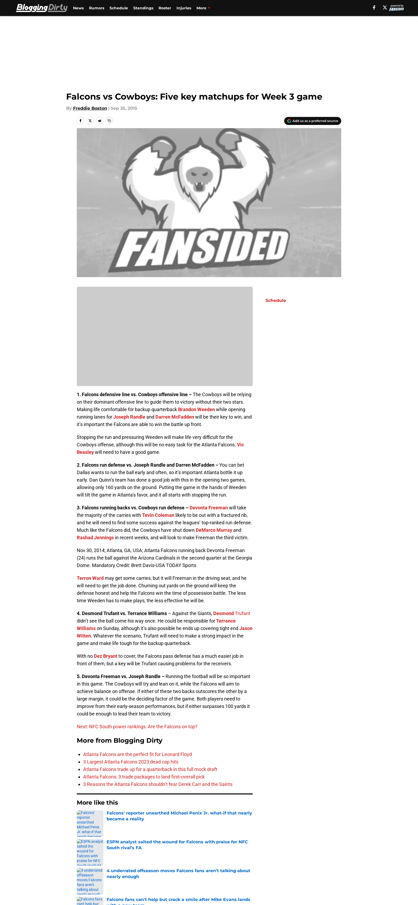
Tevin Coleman (158, 515)
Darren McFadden (174, 417)
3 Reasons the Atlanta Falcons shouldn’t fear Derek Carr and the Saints (157, 784)
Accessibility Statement (159, 876)
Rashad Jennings (95, 537)
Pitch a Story (147, 866)
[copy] (109, 120)
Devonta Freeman (209, 507)
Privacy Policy (219, 866)
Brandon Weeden (196, 409)
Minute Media (48, 890)
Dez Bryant (105, 656)
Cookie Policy (327, 866)
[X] (385, 7)
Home (83, 818)
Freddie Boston (90, 108)
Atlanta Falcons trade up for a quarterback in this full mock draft (150, 769)
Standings (143, 8)
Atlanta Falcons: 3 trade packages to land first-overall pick (144, 777)
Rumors (96, 8)
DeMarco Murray (214, 530)
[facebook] (374, 7)
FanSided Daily (93, 866)
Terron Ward (90, 578)
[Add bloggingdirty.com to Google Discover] (312, 121)
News (78, 8)
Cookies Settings (273, 876)
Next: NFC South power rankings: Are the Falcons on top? (137, 726)
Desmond (223, 613)
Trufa (240, 613)
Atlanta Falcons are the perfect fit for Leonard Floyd (137, 754)
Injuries (183, 8)
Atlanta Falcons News (115, 818)
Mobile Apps (326, 856)
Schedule (119, 8)
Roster (165, 8)
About (83, 856)
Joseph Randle (129, 417)
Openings (144, 856)
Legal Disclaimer (94, 876)
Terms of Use (270, 866)
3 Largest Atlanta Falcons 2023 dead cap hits (130, 762)
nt (248, 613)
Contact (213, 856)
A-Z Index (215, 876)
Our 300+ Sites (271, 856)
